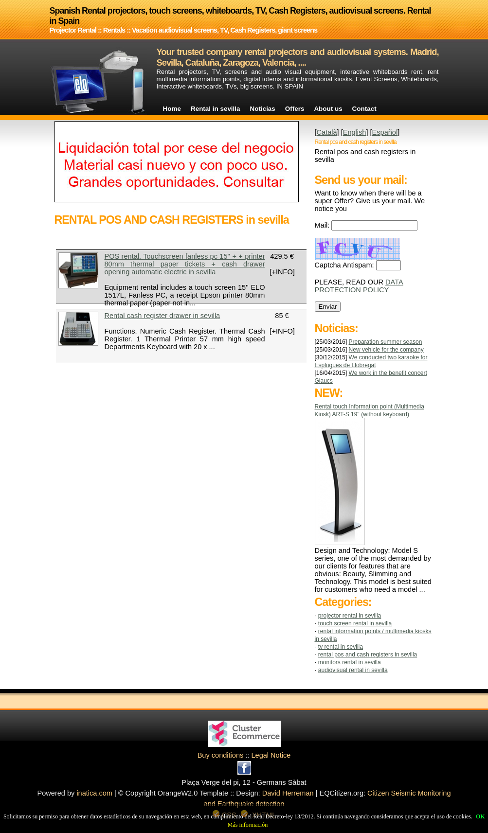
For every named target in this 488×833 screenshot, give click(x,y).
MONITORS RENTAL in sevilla (349, 662)
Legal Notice (270, 755)
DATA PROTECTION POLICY (359, 286)
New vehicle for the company (386, 349)
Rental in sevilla (215, 108)
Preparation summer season (385, 341)
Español (385, 132)
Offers (295, 108)
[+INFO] (282, 272)
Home (172, 108)
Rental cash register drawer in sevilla (162, 315)
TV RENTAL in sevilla (340, 646)
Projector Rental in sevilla (349, 615)
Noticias (262, 108)
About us (328, 108)
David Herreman (288, 793)
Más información (248, 824)
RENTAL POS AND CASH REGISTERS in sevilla (367, 654)
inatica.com (94, 793)
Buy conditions (221, 755)
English (354, 132)
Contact (364, 108)
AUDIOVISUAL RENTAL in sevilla (353, 670)
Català (327, 132)
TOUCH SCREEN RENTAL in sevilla (355, 623)
